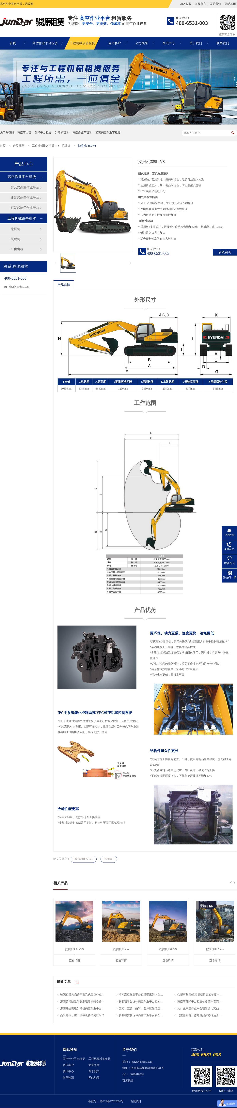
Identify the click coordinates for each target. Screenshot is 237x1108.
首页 (13, 43)
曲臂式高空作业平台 (25, 197)
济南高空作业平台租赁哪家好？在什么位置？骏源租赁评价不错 (141, 994)
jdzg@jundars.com (18, 286)
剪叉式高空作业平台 (25, 187)
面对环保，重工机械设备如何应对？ (82, 1015)
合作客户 (114, 43)
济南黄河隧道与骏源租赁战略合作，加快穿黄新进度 (82, 1001)
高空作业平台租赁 (45, 43)
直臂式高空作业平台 (25, 207)
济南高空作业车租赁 (108, 132)
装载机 (15, 239)
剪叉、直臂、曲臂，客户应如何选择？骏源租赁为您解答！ (141, 1008)
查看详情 (74, 960)
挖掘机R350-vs (83, 859)
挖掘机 (66, 145)
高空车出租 (24, 132)
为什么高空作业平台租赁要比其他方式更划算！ (199, 1008)
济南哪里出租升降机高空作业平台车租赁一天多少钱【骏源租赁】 (82, 1008)
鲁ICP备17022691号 (112, 1101)
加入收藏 (185, 3)
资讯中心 (168, 43)
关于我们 (195, 43)
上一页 (55, 263)
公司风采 (141, 43)
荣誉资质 (94, 1065)
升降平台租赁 (43, 132)
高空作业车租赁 (82, 132)
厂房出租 (17, 249)
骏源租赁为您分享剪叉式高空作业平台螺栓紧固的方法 (82, 994)
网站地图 (230, 3)
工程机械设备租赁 (82, 43)
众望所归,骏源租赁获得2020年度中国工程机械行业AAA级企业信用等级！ (199, 994)
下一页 (130, 263)
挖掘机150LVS (168, 949)
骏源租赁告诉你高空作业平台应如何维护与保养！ (141, 1001)
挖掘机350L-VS (74, 949)
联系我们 (215, 3)
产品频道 (18, 145)
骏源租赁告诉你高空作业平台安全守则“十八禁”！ (141, 1015)
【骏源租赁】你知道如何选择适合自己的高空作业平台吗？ (199, 1015)
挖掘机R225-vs (215, 949)
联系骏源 (68, 1077)
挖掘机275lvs (121, 949)
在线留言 (200, 3)
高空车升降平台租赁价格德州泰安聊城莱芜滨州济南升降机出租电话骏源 (199, 1001)
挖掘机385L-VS (87, 145)
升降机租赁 (62, 132)
